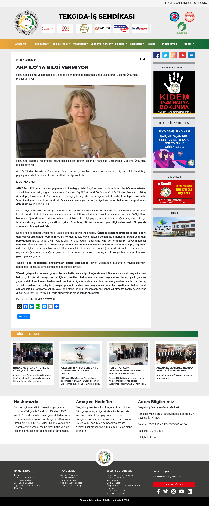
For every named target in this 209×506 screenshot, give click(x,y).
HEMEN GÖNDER (174, 484)
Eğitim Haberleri (115, 483)
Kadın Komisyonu (116, 493)
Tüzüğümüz (20, 488)
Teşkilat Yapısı (59, 43)
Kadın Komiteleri (68, 480)
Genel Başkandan (115, 477)
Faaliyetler (136, 43)
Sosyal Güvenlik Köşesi (71, 483)
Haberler (120, 43)
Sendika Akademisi (69, 475)
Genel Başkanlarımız (24, 477)
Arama (188, 43)
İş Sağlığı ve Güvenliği (70, 485)
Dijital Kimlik (169, 43)
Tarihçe (17, 475)
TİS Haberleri (113, 480)
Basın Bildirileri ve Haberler (120, 475)
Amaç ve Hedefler (22, 480)
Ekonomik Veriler (101, 43)
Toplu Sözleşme (68, 477)
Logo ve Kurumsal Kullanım (27, 485)
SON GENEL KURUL (23, 483)
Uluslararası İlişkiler (116, 490)
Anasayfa (20, 43)
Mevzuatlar (79, 43)
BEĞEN (23, 316)
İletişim (151, 43)
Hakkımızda (40, 43)
